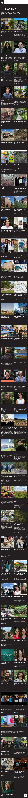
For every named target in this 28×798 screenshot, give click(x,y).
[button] (25, 2)
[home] (2, 2)
